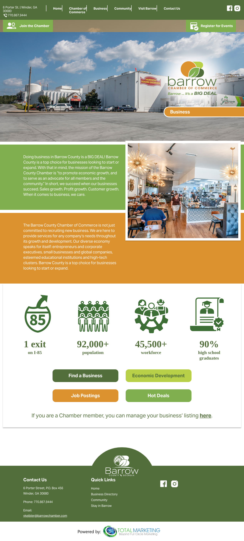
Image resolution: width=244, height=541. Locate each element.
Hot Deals (158, 396)
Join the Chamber (28, 26)
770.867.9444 (15, 15)
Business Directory (104, 494)
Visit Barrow (147, 8)
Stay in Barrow (101, 506)
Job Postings (85, 396)
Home (57, 8)
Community (122, 8)
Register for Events (211, 26)
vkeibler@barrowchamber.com (45, 516)
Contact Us (172, 8)
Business (100, 8)
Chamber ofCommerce (77, 10)
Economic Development (158, 376)
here (205, 415)
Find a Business (85, 376)
